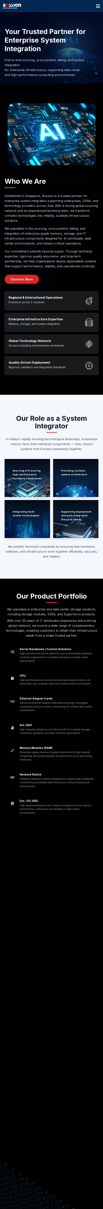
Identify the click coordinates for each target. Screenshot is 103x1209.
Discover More (22, 279)
